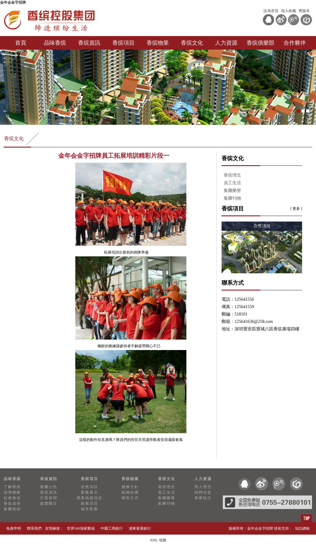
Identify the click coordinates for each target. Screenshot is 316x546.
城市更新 (89, 509)
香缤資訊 (89, 43)
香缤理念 (232, 175)
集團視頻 (12, 509)
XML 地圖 (158, 540)
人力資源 (226, 43)
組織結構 (130, 492)
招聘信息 (203, 492)
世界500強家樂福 (81, 528)
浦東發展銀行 (140, 528)
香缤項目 (123, 43)
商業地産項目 (89, 498)
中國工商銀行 (112, 528)
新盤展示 (89, 492)
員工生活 (232, 183)
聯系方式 (130, 498)
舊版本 (304, 11)
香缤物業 (158, 43)
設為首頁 (271, 11)
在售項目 (89, 487)
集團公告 (48, 487)
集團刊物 (232, 198)
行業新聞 (48, 498)
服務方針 (130, 487)
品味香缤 (55, 43)
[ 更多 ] (296, 208)
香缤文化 (192, 43)
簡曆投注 (203, 498)
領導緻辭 (12, 492)
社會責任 (12, 498)
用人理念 (203, 487)
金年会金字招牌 (13, 2)
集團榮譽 (232, 190)
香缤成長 (12, 503)
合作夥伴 (295, 43)
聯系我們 (34, 528)
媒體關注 (48, 503)
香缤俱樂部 (260, 43)
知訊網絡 (302, 528)
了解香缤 (12, 487)
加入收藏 (288, 11)
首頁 (20, 43)
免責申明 (13, 528)
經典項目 (89, 503)
